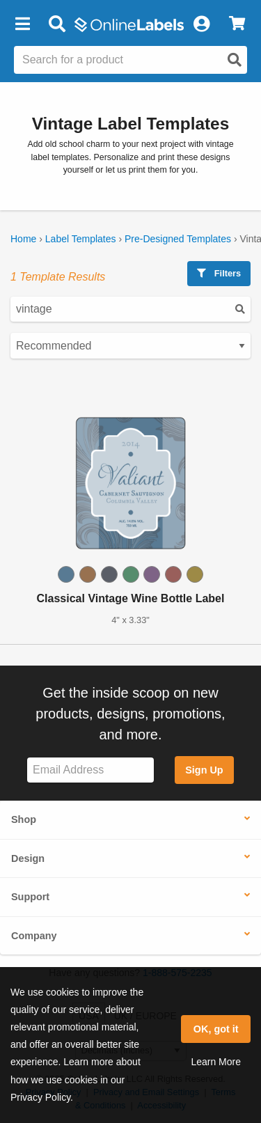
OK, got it (216, 1029)
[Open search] (234, 59)
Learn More (216, 1061)
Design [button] (28, 858)
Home (23, 238)
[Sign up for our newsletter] (90, 770)
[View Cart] (237, 24)
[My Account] (201, 24)
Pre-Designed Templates (178, 238)
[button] (22, 24)
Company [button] (34, 935)
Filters (219, 273)
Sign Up (204, 770)
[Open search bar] (56, 24)
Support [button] (30, 896)
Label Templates (80, 238)
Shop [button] (23, 819)
